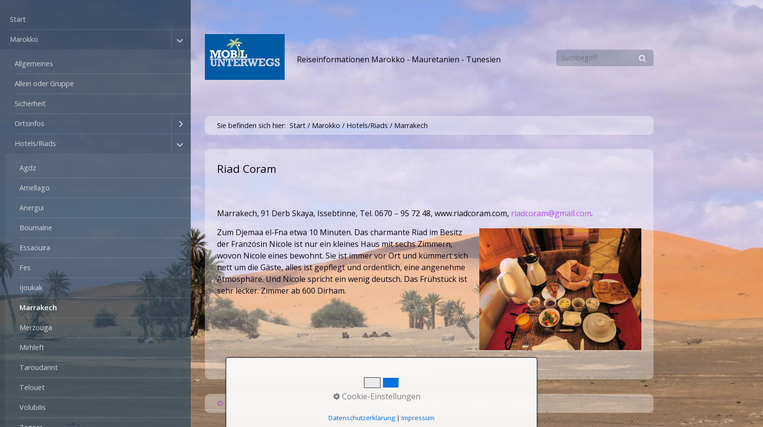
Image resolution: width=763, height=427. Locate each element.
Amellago (34, 187)
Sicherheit (30, 103)
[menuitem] (95, 20)
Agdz (27, 167)
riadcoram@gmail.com (551, 213)
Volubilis (32, 407)
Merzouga (35, 327)
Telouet (32, 387)
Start (18, 19)
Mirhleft (31, 347)
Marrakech (38, 307)
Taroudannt (38, 367)
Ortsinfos (29, 123)
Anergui (31, 207)
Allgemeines (34, 63)
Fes (25, 267)
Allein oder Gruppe (44, 83)
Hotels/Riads (35, 143)
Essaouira (34, 247)
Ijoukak (30, 287)
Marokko (24, 39)
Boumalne (35, 227)
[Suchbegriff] (605, 58)
